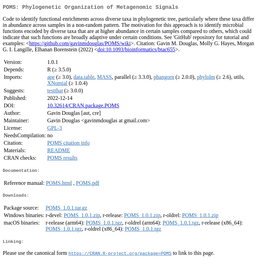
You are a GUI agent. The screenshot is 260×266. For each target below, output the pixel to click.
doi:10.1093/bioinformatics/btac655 (136, 51)
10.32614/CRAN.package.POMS (83, 107)
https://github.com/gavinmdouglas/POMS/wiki (80, 45)
